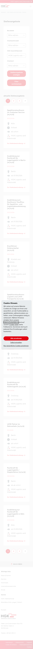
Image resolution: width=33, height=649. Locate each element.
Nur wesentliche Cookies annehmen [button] (16, 346)
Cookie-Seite (13, 325)
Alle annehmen (16, 338)
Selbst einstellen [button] (16, 343)
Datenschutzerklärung (11, 322)
